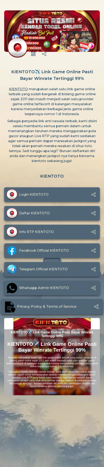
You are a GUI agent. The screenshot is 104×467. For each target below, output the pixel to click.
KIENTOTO (18, 89)
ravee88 (52, 392)
